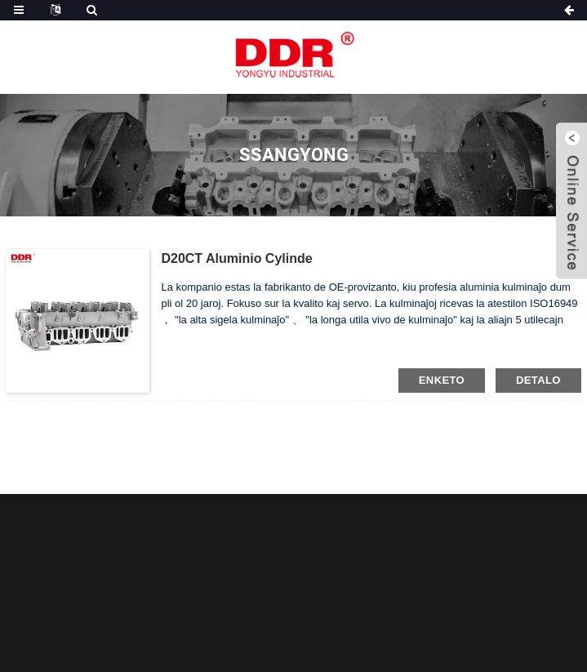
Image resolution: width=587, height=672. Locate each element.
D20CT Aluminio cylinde (236, 258)
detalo (538, 380)
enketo (442, 380)
